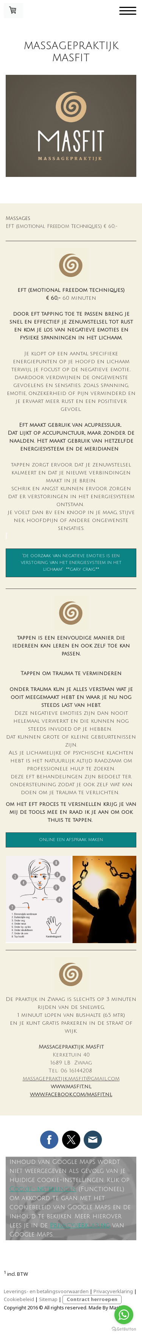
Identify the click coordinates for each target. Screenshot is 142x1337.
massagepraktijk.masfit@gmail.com (71, 1078)
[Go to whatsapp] (123, 1314)
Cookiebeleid (19, 1299)
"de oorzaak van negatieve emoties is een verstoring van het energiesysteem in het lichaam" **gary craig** (71, 562)
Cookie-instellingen (42, 1189)
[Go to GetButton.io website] (124, 1329)
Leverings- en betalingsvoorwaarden (46, 1291)
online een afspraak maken (71, 839)
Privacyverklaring (80, 1225)
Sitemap (48, 1299)
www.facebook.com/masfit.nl (71, 1094)
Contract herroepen (92, 1299)
